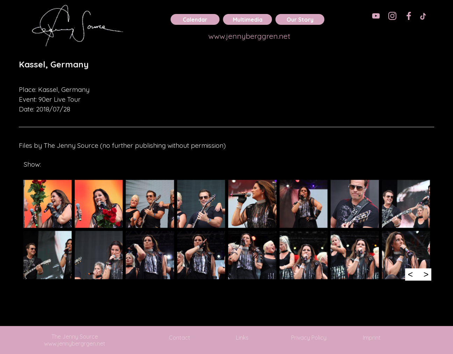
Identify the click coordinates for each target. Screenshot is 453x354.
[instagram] (392, 16)
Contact (179, 337)
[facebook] (409, 16)
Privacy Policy (308, 337)
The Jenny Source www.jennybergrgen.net (74, 340)
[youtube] (376, 16)
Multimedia (248, 19)
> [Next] (426, 274)
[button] (47, 204)
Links (242, 337)
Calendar (195, 19)
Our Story (300, 19)
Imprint (372, 337)
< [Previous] (410, 274)
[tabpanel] (226, 69)
